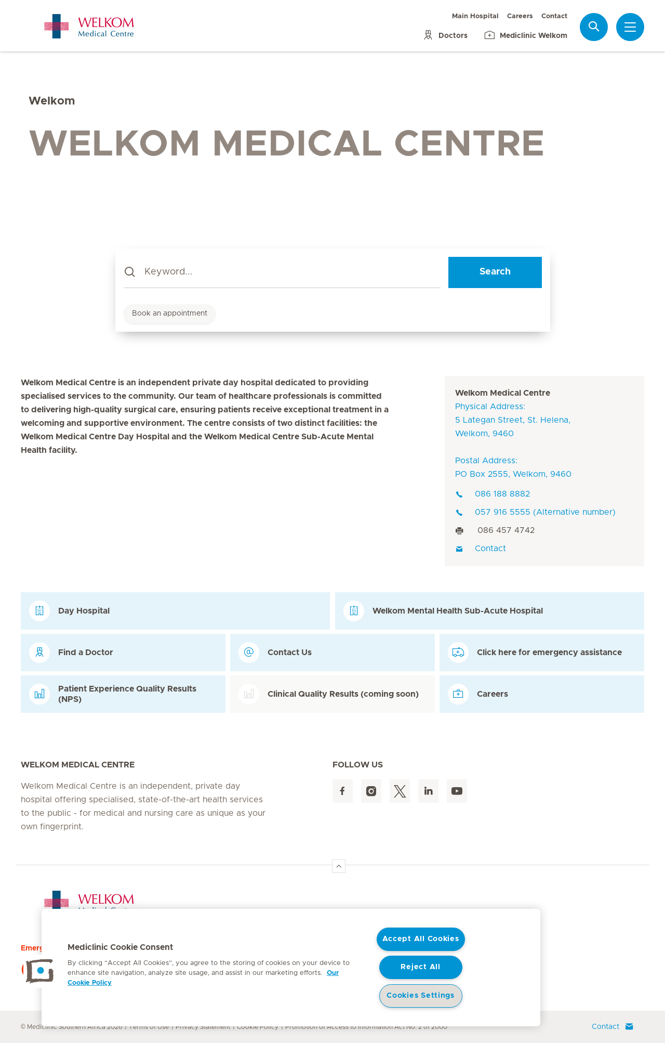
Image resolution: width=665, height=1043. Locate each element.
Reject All (420, 967)
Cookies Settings (421, 995)
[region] (291, 967)
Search (495, 272)
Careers (520, 16)
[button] (40, 971)
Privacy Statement (203, 1027)
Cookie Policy (257, 1027)
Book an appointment (169, 313)
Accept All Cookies (420, 939)
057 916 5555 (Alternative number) (535, 512)
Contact (554, 16)
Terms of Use (149, 1027)
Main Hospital (475, 16)
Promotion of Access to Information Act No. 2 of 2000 (366, 1027)
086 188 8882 (492, 494)
